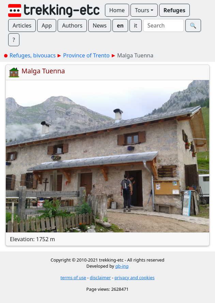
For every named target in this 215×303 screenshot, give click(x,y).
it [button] (135, 25)
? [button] (14, 39)
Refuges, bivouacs (33, 55)
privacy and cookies (134, 277)
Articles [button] (22, 25)
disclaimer (100, 277)
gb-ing (121, 266)
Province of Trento (86, 55)
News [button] (100, 25)
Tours (142, 10)
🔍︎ (193, 25)
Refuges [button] (174, 10)
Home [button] (117, 10)
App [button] (47, 25)
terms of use (73, 277)
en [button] (120, 25)
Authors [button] (72, 25)
